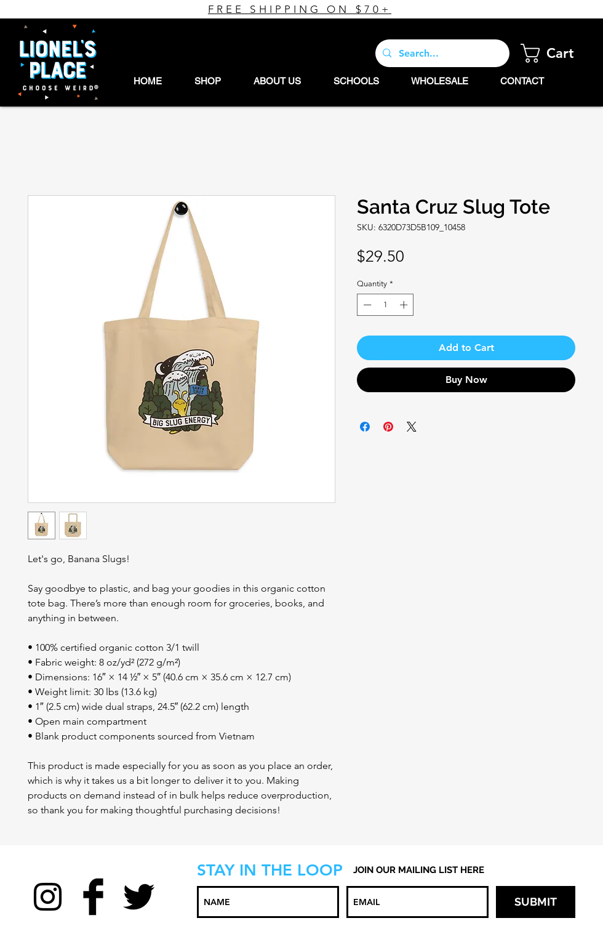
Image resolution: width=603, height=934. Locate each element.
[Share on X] (411, 426)
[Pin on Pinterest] (388, 426)
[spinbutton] (385, 304)
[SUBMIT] (535, 902)
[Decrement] (366, 304)
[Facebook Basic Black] (93, 897)
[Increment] (404, 304)
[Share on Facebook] (364, 426)
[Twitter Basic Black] (139, 897)
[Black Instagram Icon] (47, 897)
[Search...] (441, 53)
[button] (557, 53)
